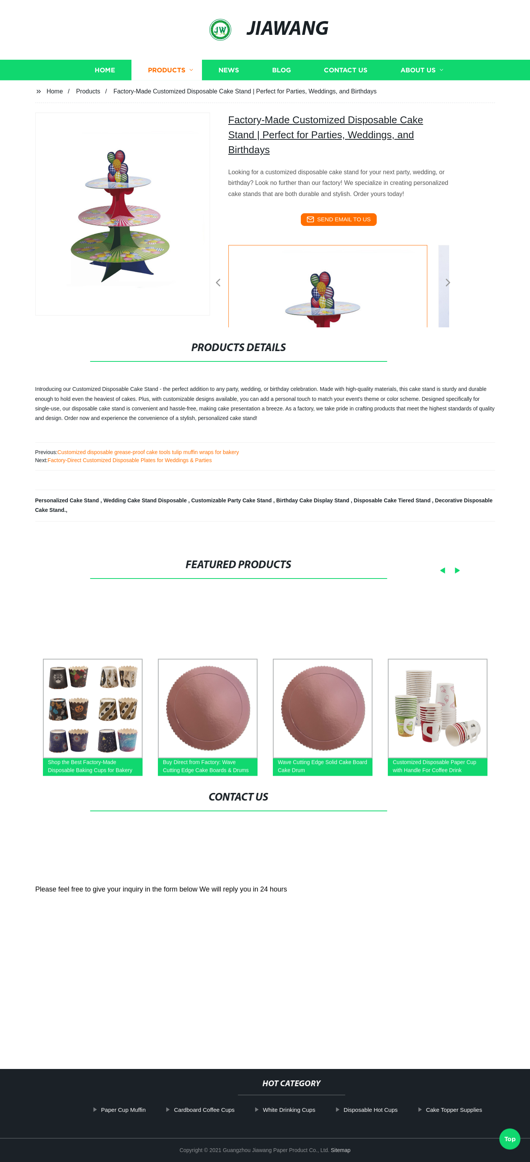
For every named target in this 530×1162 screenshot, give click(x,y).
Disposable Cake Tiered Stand (393, 500)
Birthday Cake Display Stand (313, 500)
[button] (218, 283)
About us (418, 70)
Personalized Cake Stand (67, 500)
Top (510, 1139)
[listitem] (265, 279)
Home (105, 70)
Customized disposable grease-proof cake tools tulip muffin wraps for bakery (148, 452)
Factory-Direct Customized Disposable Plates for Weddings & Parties (130, 460)
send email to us (339, 219)
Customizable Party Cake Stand (232, 500)
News (228, 70)
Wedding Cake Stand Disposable (145, 500)
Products (166, 70)
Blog (281, 70)
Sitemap (340, 1150)
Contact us (346, 70)
